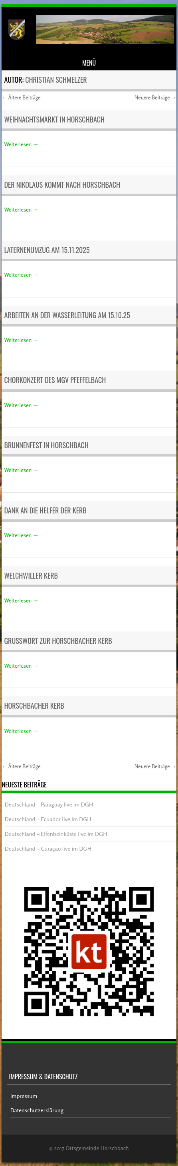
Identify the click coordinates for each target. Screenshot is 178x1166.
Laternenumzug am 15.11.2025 (46, 250)
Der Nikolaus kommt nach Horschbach (62, 184)
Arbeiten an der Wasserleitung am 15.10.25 (67, 315)
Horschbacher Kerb (34, 705)
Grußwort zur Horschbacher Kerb (58, 640)
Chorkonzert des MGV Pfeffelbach (55, 380)
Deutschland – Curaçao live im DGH (48, 848)
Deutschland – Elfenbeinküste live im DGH (56, 833)
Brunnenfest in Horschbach (46, 445)
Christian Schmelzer (56, 79)
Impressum (24, 1095)
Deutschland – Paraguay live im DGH (49, 804)
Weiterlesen (21, 144)
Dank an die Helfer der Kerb (45, 510)
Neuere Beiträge (155, 97)
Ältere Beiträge (21, 97)
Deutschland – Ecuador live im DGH (48, 819)
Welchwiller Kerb (31, 575)
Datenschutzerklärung (36, 1110)
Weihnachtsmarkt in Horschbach (54, 119)
